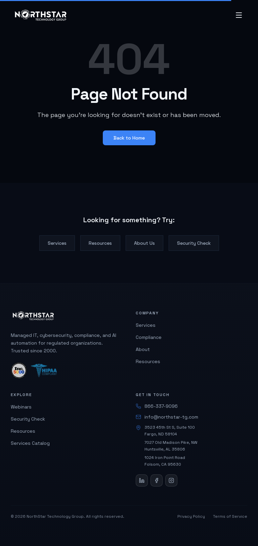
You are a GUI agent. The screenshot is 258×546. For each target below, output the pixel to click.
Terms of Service (230, 516)
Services (57, 243)
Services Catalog (30, 443)
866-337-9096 (157, 406)
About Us (144, 243)
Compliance (149, 337)
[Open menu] (239, 15)
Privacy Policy (191, 516)
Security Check (194, 243)
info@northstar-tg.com (167, 417)
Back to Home (129, 138)
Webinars (21, 407)
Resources (100, 243)
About (143, 349)
